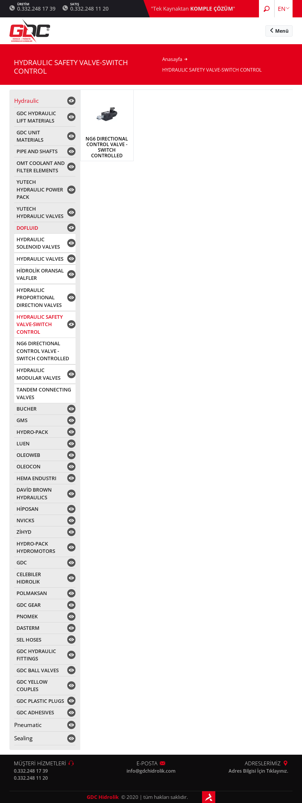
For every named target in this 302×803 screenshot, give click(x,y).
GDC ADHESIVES (35, 712)
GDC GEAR (29, 605)
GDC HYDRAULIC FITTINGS (36, 655)
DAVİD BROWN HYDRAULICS (34, 493)
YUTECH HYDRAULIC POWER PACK (40, 189)
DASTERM (28, 627)
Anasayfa (172, 59)
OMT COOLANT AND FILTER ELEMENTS (41, 167)
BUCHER (27, 408)
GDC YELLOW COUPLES (32, 685)
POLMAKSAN (32, 593)
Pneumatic (27, 725)
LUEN (23, 443)
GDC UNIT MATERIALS (30, 136)
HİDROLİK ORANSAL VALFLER (40, 274)
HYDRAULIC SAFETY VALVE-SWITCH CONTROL (40, 324)
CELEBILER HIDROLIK (29, 578)
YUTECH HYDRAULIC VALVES (40, 212)
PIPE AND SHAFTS (37, 151)
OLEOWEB (28, 455)
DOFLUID (27, 227)
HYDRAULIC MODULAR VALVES (38, 374)
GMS (22, 420)
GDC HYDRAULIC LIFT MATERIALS (36, 117)
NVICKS (25, 520)
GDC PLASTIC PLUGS (40, 701)
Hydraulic (26, 101)
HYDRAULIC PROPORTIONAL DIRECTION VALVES (39, 297)
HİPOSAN (27, 508)
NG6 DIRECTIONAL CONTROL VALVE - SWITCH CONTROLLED (43, 351)
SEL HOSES (29, 639)
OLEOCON (28, 466)
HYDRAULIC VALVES (40, 258)
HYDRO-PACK (32, 432)
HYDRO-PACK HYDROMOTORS (36, 547)
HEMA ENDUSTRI (36, 478)
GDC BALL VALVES (38, 670)
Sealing (23, 738)
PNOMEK (27, 616)
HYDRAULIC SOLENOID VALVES (38, 243)
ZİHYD (24, 531)
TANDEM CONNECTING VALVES (44, 393)
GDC (22, 562)
